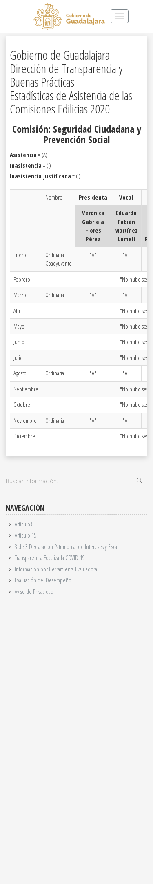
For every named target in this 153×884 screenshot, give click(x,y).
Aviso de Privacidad (34, 591)
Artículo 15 (25, 535)
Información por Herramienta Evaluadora (56, 569)
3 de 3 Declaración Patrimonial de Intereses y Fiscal (66, 546)
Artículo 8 (24, 524)
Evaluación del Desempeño (43, 580)
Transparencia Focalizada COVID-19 (50, 557)
